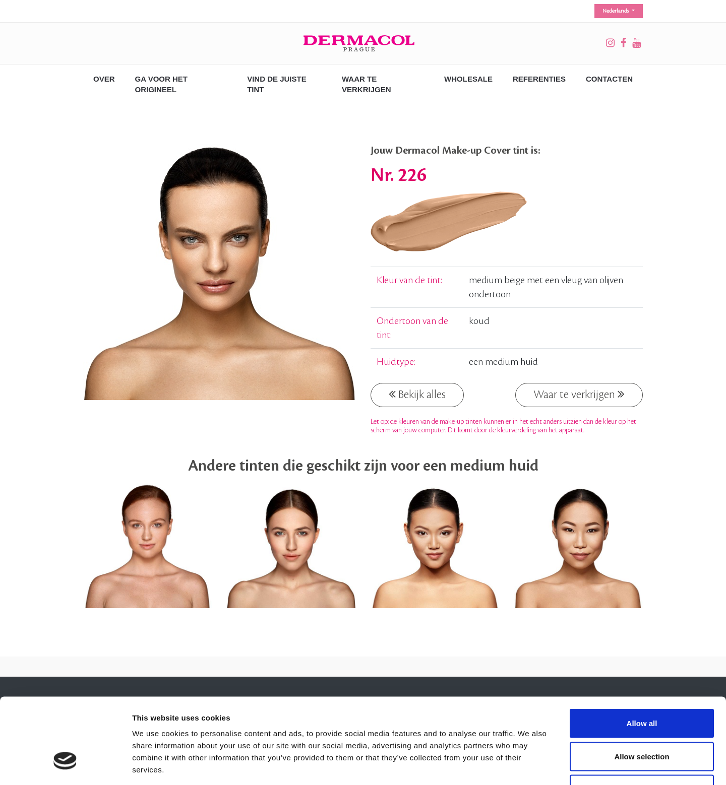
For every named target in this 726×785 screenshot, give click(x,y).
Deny (642, 718)
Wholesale (468, 79)
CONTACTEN (609, 79)
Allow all (642, 652)
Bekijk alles (417, 394)
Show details (529, 765)
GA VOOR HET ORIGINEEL (161, 84)
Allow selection (641, 686)
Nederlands (616, 11)
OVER (104, 79)
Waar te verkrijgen (579, 394)
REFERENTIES (539, 79)
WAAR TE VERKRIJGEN (366, 84)
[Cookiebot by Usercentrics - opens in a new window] (65, 765)
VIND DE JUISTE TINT (277, 84)
